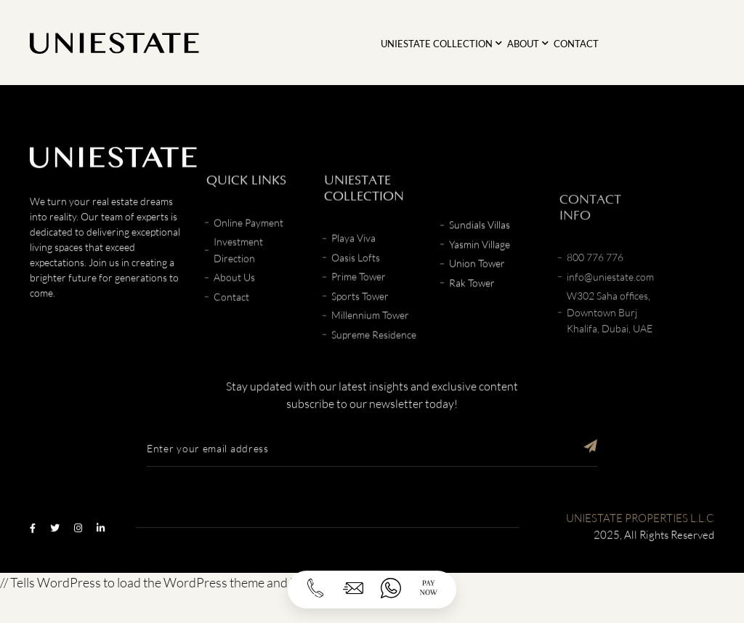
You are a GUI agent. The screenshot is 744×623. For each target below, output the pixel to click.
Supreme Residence (373, 371)
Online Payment (248, 259)
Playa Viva (353, 274)
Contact (576, 43)
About (523, 43)
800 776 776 (595, 308)
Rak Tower (472, 308)
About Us (234, 314)
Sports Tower (360, 332)
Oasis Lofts (355, 294)
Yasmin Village (479, 269)
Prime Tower (358, 313)
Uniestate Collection (437, 43)
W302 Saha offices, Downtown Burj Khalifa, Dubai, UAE (609, 363)
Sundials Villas (479, 250)
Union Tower (477, 288)
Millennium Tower (370, 351)
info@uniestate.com (610, 327)
